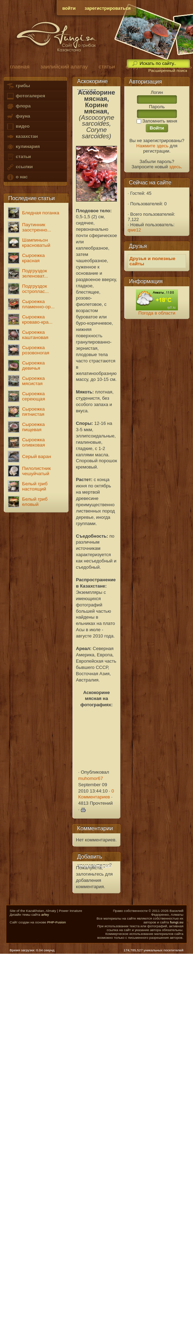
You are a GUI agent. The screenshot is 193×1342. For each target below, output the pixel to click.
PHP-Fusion (56, 922)
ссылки (19, 167)
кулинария (23, 146)
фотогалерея (25, 96)
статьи (18, 157)
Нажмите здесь (152, 145)
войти (69, 8)
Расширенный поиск (167, 70)
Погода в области (156, 313)
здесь (175, 166)
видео (18, 126)
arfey (45, 914)
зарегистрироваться (108, 8)
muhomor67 (90, 778)
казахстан (22, 136)
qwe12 (134, 230)
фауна (18, 116)
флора (18, 106)
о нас (17, 177)
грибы (18, 86)
